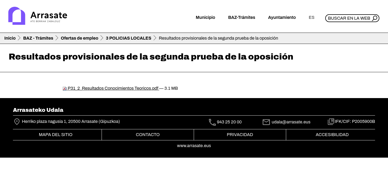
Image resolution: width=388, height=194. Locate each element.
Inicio (10, 38)
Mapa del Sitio (55, 134)
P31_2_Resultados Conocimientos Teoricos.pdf (111, 88)
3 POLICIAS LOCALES (128, 38)
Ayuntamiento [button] (282, 17)
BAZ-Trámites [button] (241, 17)
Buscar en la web (349, 18)
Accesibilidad (332, 134)
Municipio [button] (205, 17)
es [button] (311, 17)
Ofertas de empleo (79, 38)
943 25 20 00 (229, 122)
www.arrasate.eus (194, 145)
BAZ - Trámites (38, 38)
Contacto (148, 134)
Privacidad (240, 134)
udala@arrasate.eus (286, 122)
